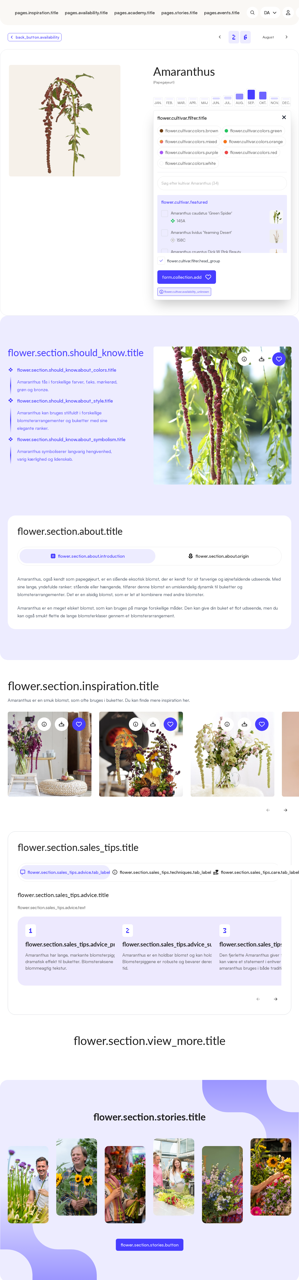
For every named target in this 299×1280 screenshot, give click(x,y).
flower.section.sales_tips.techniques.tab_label (161, 872)
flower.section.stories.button (150, 1244)
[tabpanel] (149, 597)
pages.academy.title (134, 12)
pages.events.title (221, 12)
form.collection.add (186, 277)
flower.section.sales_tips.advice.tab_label (65, 872)
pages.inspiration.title (36, 12)
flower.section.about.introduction (87, 556)
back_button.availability (34, 37)
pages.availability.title (86, 12)
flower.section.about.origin (218, 556)
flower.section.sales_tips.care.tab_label (256, 872)
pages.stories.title (179, 12)
